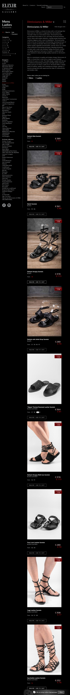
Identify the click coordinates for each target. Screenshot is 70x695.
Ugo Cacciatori (6, 196)
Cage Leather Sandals (34, 610)
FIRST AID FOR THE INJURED (10, 152)
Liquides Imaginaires (8, 104)
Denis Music (5, 149)
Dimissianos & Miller (8, 83)
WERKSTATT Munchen (8, 131)
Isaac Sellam (5, 92)
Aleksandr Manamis (8, 65)
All (3, 32)
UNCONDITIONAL (7, 199)
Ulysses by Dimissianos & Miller (11, 198)
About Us (25, 5)
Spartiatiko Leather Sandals (36, 678)
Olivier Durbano (6, 177)
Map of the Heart (7, 107)
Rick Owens (5, 185)
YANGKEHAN (6, 133)
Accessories (6, 27)
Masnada (5, 172)
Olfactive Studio (6, 112)
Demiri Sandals (32, 204)
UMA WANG (5, 130)
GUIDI (3, 87)
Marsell (4, 170)
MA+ (3, 105)
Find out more (53, 692)
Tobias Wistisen (6, 128)
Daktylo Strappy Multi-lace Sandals (38, 475)
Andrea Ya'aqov (6, 141)
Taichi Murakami (7, 123)
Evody (4, 84)
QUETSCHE (5, 183)
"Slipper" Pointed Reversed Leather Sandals (41, 407)
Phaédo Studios (6, 180)
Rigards (4, 117)
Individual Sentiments (8, 91)
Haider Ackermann (7, 157)
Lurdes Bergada (6, 169)
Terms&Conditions (42, 5)
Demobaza (5, 147)
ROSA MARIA (6, 118)
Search (43, 7)
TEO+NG (4, 126)
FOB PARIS (5, 86)
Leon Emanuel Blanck (8, 102)
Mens (6, 22)
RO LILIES (5, 186)
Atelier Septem (6, 70)
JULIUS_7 (5, 96)
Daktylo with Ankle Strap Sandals (38, 339)
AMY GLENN (5, 144)
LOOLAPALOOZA (7, 165)
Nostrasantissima (7, 175)
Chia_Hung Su (6, 75)
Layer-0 (4, 100)
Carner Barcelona (7, 73)
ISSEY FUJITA (6, 94)
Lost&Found (5, 167)
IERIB (3, 89)
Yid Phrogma (5, 136)
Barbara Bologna (7, 146)
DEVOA (4, 81)
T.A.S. (3, 193)
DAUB (4, 79)
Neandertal (5, 110)
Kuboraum (5, 97)
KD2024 (4, 164)
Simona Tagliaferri (7, 122)
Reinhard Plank (6, 115)
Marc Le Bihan (6, 109)
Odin (3, 113)
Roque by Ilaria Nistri (8, 190)
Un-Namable (5, 194)
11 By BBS (5, 62)
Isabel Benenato (6, 160)
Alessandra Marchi (7, 66)
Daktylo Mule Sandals (34, 136)
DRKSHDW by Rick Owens (9, 151)
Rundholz (4, 120)
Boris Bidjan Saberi (7, 71)
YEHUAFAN (5, 135)
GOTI (3, 156)
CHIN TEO (5, 76)
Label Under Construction (9, 99)
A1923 (4, 63)
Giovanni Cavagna (7, 154)
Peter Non (5, 178)
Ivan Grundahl (6, 162)
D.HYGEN (4, 78)
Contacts (32, 5)
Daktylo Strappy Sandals (35, 271)
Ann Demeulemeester (8, 143)
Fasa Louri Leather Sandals (36, 542)
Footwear (5, 52)
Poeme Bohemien (7, 182)
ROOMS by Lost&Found (9, 188)
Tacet (3, 125)
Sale (13, 32)
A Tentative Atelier (7, 68)
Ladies (7, 25)
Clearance (15, 34)
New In (8, 32)
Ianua (3, 159)
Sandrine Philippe (7, 191)
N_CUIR (4, 173)
